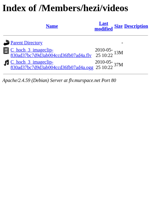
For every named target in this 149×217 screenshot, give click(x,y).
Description (136, 26)
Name (52, 26)
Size (118, 26)
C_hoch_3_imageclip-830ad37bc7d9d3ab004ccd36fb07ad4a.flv (51, 52)
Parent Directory (26, 42)
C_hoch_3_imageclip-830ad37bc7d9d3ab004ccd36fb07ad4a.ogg (52, 64)
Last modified (104, 26)
